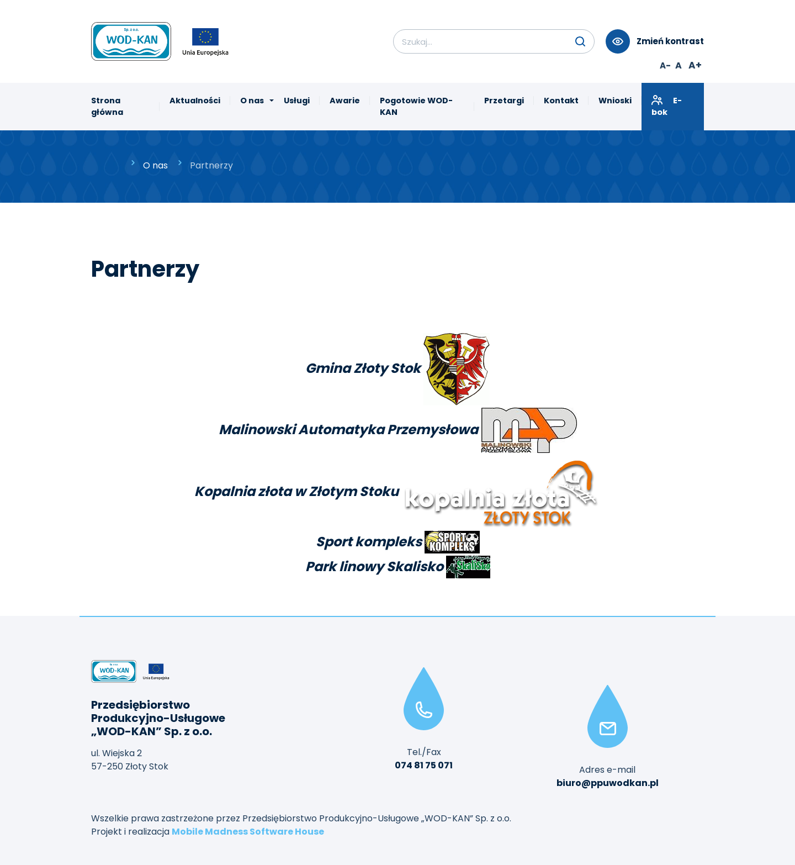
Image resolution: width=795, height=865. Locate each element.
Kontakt (561, 100)
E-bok (666, 106)
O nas (252, 100)
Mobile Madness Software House (248, 831)
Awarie (345, 100)
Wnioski (615, 100)
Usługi (297, 100)
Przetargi (504, 100)
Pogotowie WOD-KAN (416, 106)
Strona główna (107, 106)
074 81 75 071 (424, 765)
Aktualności (194, 100)
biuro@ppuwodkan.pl (607, 783)
